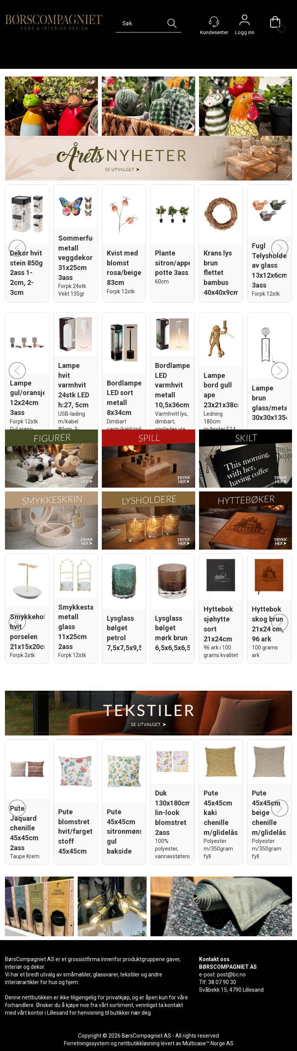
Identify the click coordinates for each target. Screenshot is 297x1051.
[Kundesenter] (214, 22)
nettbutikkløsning (139, 1043)
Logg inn (244, 22)
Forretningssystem (86, 1043)
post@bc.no (231, 974)
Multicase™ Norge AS (208, 1043)
